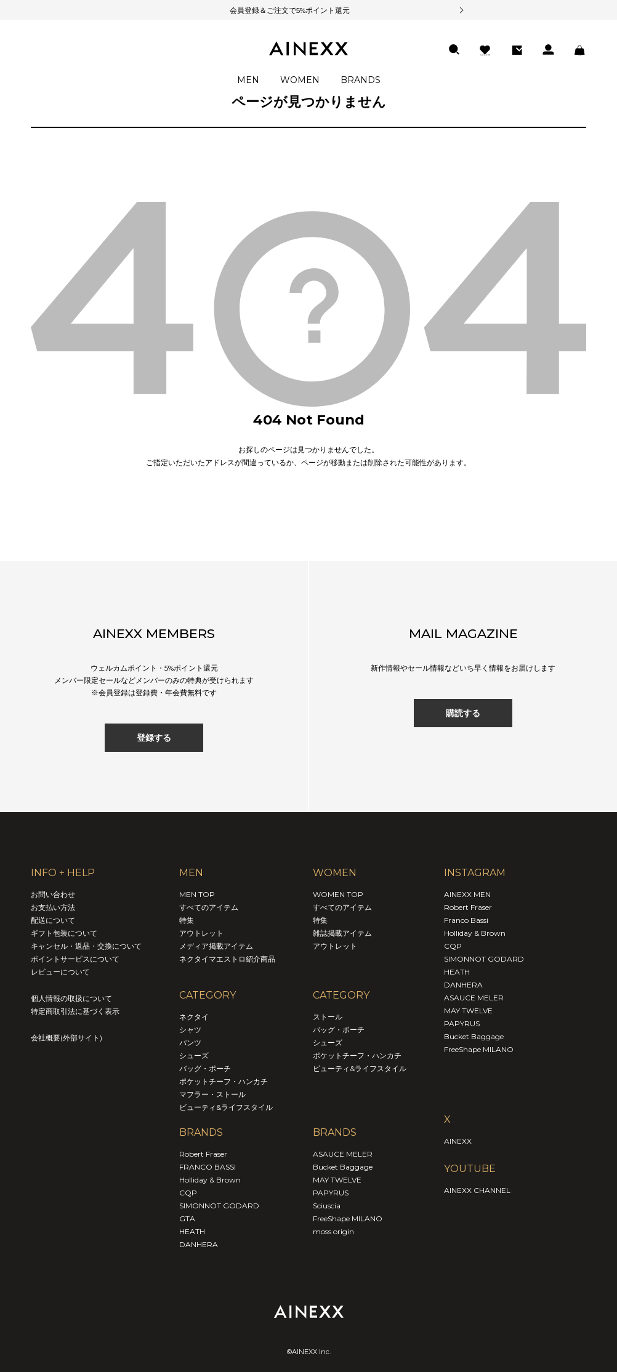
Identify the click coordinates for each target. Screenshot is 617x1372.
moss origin (333, 1231)
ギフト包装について (64, 933)
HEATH (192, 1231)
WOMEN (300, 80)
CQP (188, 1192)
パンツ (190, 1042)
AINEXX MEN (467, 894)
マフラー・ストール (212, 1094)
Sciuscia (327, 1205)
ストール (327, 1016)
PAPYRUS (331, 1192)
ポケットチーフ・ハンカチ (223, 1081)
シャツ (190, 1029)
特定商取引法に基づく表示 (75, 1011)
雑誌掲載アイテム (342, 933)
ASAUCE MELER (343, 1154)
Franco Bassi (466, 920)
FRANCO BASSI (207, 1166)
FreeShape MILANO (347, 1218)
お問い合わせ (53, 894)
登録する (154, 737)
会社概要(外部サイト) (66, 1037)
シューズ (194, 1055)
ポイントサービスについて (75, 958)
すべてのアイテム (208, 907)
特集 (186, 920)
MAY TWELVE (337, 1179)
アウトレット (201, 933)
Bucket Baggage (343, 1166)
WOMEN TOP (338, 894)
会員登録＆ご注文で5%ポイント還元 (274, 10)
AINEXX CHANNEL (477, 1190)
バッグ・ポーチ (205, 1068)
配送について (53, 920)
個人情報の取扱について (71, 998)
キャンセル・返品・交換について (86, 946)
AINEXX (458, 1141)
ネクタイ (194, 1016)
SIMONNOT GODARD (219, 1205)
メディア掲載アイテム (216, 946)
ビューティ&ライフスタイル (226, 1107)
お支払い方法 (53, 907)
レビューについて (60, 971)
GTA (187, 1218)
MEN (248, 80)
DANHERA (198, 1244)
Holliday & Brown (210, 1179)
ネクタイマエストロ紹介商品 (227, 958)
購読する (463, 713)
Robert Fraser (203, 1154)
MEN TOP (197, 894)
